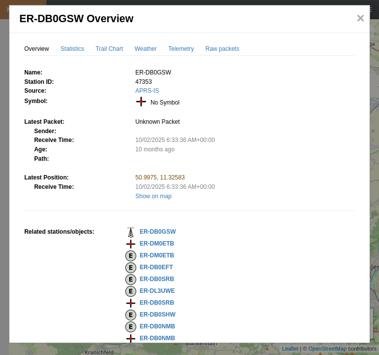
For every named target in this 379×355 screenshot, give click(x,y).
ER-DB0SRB (157, 279)
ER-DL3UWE (157, 290)
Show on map (153, 196)
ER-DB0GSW (158, 231)
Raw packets (222, 48)
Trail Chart (109, 48)
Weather (146, 48)
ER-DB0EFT (156, 267)
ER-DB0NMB (157, 326)
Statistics (72, 48)
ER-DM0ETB (157, 243)
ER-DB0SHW (158, 314)
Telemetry (181, 48)
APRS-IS (147, 90)
